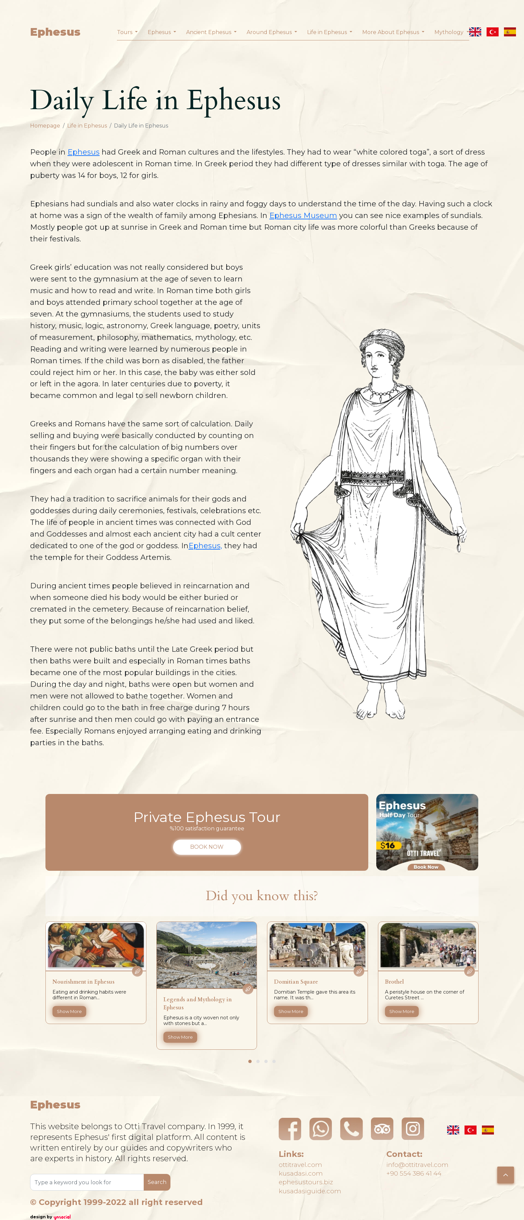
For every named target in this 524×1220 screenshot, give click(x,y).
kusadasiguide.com (317, 1197)
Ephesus (55, 31)
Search (157, 1182)
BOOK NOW (207, 847)
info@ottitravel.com (425, 1158)
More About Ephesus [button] (391, 32)
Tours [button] (125, 32)
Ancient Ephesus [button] (209, 32)
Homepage (45, 126)
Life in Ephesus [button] (327, 32)
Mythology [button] (449, 32)
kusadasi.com (305, 1171)
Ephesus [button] (160, 32)
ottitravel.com (306, 1158)
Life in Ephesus (87, 126)
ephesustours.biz (312, 1184)
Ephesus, (205, 545)
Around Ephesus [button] (270, 32)
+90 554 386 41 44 (421, 1171)
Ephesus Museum (303, 215)
